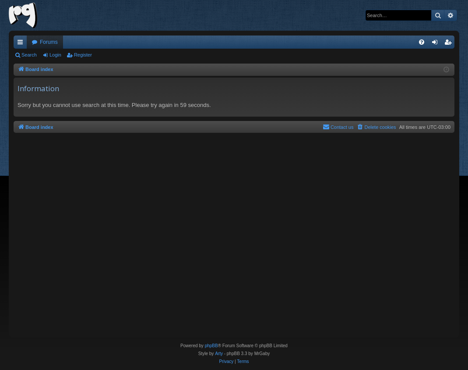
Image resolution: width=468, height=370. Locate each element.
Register (83, 54)
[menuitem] (421, 42)
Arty (219, 353)
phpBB (211, 345)
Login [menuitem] (436, 44)
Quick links (22, 44)
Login (55, 54)
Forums (49, 42)
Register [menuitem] (449, 44)
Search (29, 54)
